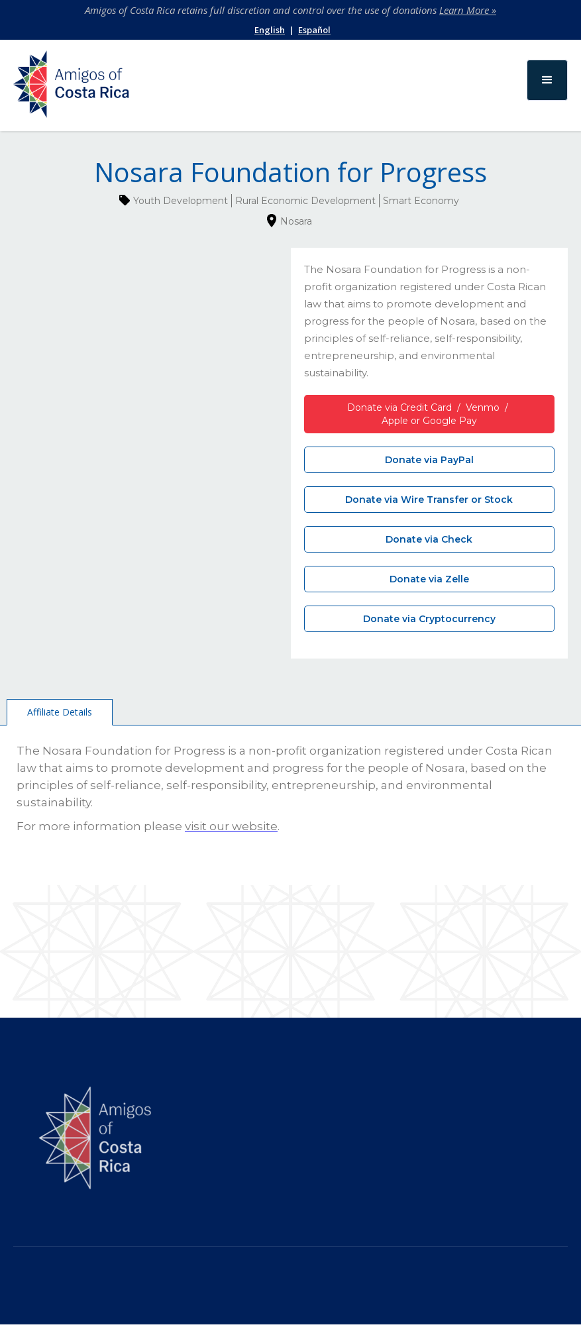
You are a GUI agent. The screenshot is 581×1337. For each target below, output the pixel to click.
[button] (547, 80)
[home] (71, 87)
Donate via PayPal (429, 460)
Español (314, 30)
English (269, 30)
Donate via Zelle (429, 579)
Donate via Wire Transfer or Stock (429, 500)
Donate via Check (429, 539)
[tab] (60, 712)
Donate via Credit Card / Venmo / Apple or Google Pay (429, 414)
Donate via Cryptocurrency (429, 619)
